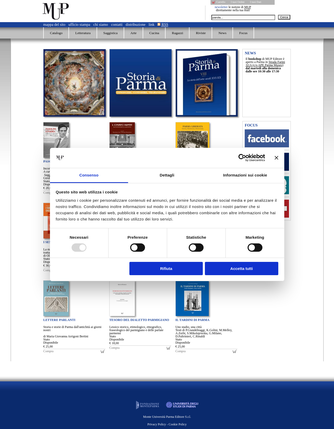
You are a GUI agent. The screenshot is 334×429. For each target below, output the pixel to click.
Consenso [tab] (88, 175)
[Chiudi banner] (276, 158)
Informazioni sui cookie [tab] (245, 175)
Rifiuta (166, 268)
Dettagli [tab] (167, 175)
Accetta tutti (241, 268)
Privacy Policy (156, 424)
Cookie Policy (178, 424)
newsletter (221, 7)
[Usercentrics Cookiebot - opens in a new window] (242, 158)
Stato (46, 181)
